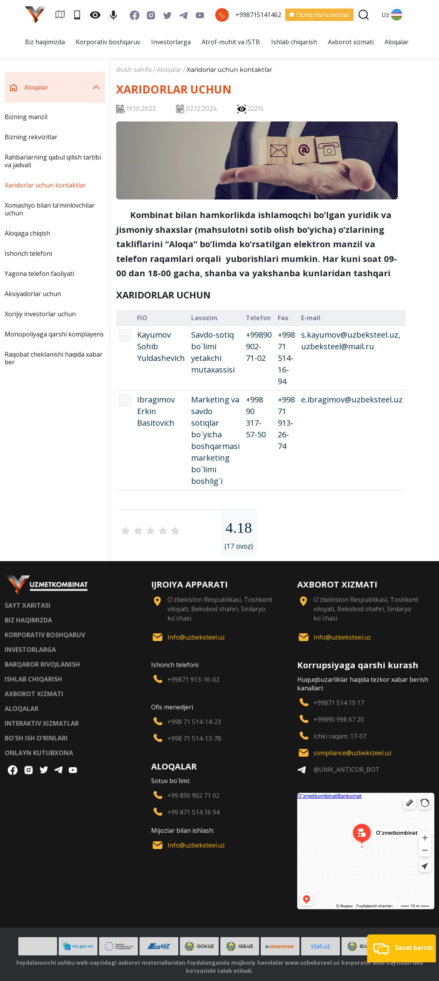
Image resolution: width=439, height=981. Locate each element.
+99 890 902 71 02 (193, 795)
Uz (392, 15)
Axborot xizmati (351, 42)
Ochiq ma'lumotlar (319, 15)
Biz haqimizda (45, 42)
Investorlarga (171, 42)
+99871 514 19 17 (339, 702)
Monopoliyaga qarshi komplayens (54, 334)
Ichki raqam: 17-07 (340, 736)
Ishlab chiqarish (294, 42)
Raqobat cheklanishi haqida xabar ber (54, 358)
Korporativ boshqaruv (108, 42)
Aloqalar (397, 42)
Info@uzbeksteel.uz (196, 637)
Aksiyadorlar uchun (33, 293)
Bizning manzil (26, 117)
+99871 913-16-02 (193, 679)
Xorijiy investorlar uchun (40, 314)
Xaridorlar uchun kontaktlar (45, 185)
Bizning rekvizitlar (31, 137)
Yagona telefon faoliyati (39, 273)
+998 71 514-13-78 (194, 738)
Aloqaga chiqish (27, 233)
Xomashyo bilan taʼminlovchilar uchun (50, 209)
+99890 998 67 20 (339, 719)
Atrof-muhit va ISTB (231, 42)
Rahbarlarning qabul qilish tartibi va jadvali (53, 161)
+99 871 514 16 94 (193, 812)
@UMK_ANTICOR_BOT (347, 769)
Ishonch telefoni (28, 253)
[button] (401, 948)
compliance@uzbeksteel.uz (353, 753)
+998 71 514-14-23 (194, 722)
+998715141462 (258, 14)
